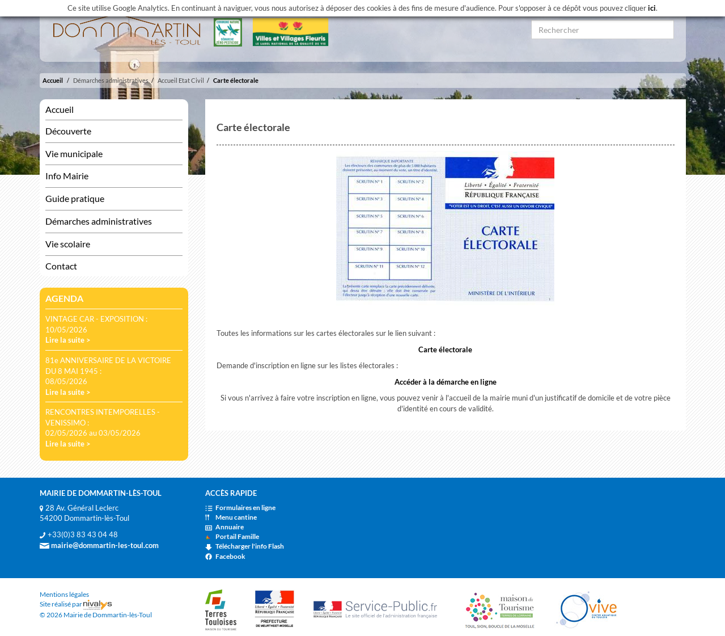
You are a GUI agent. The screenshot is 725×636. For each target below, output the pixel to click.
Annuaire (224, 527)
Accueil (53, 80)
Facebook (225, 556)
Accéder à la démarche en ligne (446, 381)
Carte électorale (235, 80)
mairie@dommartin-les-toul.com (99, 545)
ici (652, 7)
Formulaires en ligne (240, 507)
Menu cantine (231, 517)
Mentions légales (64, 594)
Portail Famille (232, 536)
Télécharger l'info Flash (244, 546)
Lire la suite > (68, 339)
